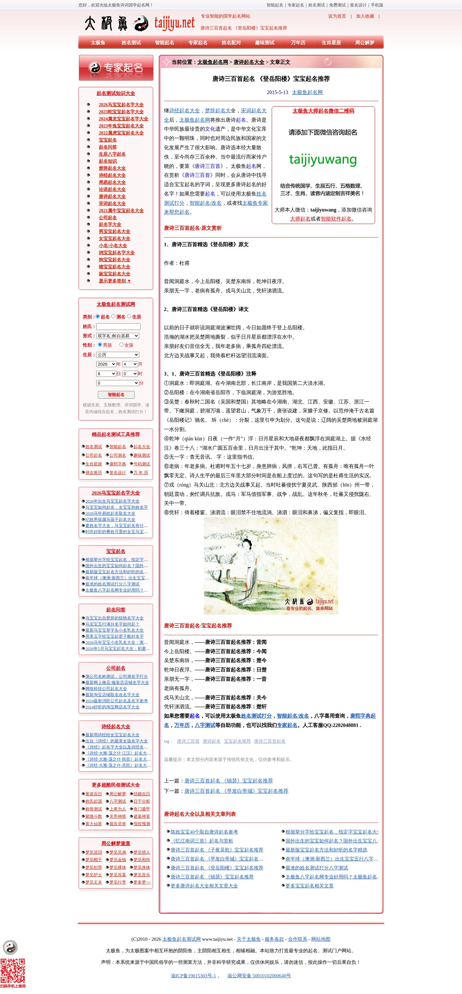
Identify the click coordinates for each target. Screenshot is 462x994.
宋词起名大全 (112, 203)
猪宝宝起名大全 (114, 266)
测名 (120, 317)
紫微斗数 (93, 816)
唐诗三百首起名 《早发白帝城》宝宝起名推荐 (236, 791)
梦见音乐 (141, 874)
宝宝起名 (108, 140)
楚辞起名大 (218, 110)
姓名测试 (316, 5)
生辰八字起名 (112, 154)
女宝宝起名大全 (114, 238)
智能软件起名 (336, 218)
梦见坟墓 (117, 874)
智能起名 (275, 5)
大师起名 (300, 218)
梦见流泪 (93, 852)
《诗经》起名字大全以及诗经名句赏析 (120, 747)
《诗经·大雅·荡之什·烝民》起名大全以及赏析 (126, 765)
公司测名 (117, 455)
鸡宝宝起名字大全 (117, 252)
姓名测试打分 (256, 716)
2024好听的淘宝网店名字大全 (112, 706)
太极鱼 (98, 42)
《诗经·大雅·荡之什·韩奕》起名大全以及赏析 (126, 759)
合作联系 (297, 939)
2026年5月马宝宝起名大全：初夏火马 (119, 648)
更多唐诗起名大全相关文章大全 (204, 885)
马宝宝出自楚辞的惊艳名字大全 (114, 618)
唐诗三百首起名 (270, 741)
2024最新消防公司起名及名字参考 (116, 700)
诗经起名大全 (112, 175)
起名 (105, 317)
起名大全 (141, 446)
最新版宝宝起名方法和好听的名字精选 (120, 571)
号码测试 (141, 464)
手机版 (377, 5)
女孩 (128, 345)
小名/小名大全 (113, 245)
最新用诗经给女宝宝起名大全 (112, 734)
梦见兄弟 (117, 852)
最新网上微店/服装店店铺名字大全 (117, 682)
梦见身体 (141, 867)
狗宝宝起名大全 (114, 259)
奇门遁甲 (141, 809)
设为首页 (337, 16)
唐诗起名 (212, 741)
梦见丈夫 (93, 882)
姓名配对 (231, 42)
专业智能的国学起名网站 (167, 23)
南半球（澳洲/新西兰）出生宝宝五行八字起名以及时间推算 (140, 577)
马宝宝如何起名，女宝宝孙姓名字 (116, 507)
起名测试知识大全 (116, 93)
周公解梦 (364, 42)
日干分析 (141, 801)
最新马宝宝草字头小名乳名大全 (114, 630)
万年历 (298, 42)
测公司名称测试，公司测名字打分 (116, 676)
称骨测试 (93, 809)
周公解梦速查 (115, 843)
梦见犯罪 (93, 867)
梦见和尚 (141, 859)
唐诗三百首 (188, 741)
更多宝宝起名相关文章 (310, 885)
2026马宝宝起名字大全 (121, 104)
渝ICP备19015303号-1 (193, 975)
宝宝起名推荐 (237, 741)
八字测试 (117, 801)
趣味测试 (264, 42)
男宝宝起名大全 (114, 231)
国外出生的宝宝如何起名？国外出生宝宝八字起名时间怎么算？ (143, 565)
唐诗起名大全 (112, 196)
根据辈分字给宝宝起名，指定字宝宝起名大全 (127, 559)
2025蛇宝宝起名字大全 (121, 111)
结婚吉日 (141, 793)
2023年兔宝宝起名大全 (121, 126)
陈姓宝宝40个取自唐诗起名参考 (204, 831)
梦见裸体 (117, 867)
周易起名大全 (112, 182)
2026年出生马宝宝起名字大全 (112, 501)
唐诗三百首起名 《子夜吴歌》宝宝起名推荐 (217, 849)
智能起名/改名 (206, 203)
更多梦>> (142, 882)
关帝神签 (117, 816)
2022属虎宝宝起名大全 (121, 133)
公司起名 (108, 217)
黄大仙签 (93, 823)
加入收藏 (365, 16)
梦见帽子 (93, 859)
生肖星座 (331, 42)
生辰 (136, 317)
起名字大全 (110, 224)
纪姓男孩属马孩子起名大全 (110, 519)
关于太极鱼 (249, 939)
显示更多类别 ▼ (115, 281)
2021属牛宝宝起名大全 (121, 210)
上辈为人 (117, 809)
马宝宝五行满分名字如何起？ (112, 624)
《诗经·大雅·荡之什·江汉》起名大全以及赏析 (126, 753)
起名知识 (108, 161)
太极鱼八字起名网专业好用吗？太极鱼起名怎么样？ (133, 590)
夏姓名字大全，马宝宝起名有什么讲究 (120, 525)
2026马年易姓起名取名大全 (110, 513)
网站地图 (320, 939)
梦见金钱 (117, 859)
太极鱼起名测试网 (116, 304)
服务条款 (274, 939)
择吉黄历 (93, 472)
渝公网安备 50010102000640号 (256, 975)
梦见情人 (141, 852)
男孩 (107, 345)
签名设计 (358, 5)
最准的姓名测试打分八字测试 (112, 584)
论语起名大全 (112, 189)
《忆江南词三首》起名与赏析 (202, 840)
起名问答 (108, 147)
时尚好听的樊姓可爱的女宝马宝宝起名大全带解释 (131, 531)
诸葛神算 (141, 816)
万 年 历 (140, 472)
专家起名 (295, 5)
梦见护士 (93, 874)
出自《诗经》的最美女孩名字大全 (116, 741)
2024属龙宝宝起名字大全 (123, 119)
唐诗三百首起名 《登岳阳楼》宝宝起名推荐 (217, 867)
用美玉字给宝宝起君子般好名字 (114, 636)
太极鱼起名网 (212, 62)
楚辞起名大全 (112, 168)
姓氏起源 (93, 801)
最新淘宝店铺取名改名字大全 (112, 694)
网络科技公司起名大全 (106, 688)
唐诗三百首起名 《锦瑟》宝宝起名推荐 (228, 780)
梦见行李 (117, 882)
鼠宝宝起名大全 (114, 274)
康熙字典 (117, 464)
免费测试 (337, 5)
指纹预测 (141, 823)
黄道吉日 (93, 793)
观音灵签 (117, 823)
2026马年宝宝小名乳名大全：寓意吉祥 (120, 642)
